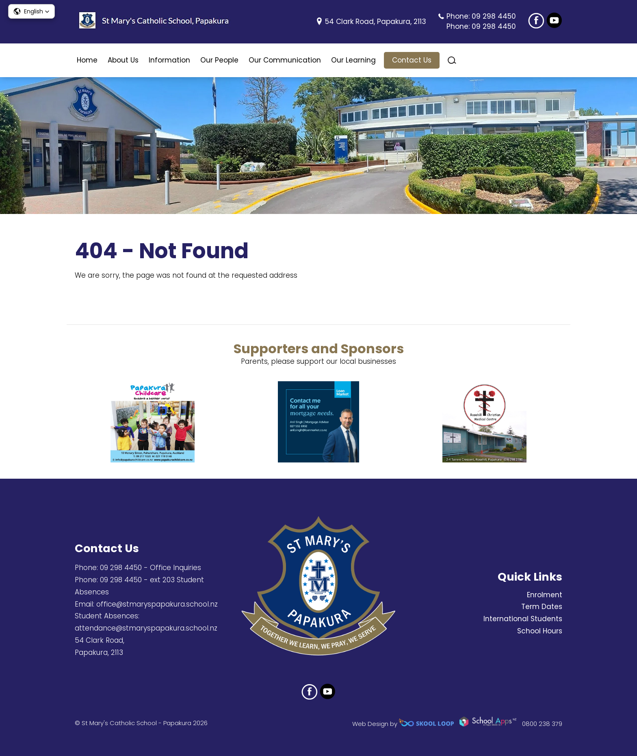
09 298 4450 (494, 16)
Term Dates (541, 606)
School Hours (539, 631)
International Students (522, 619)
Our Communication (285, 60)
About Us (123, 60)
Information (169, 60)
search (452, 60)
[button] (31, 11)
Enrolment (544, 595)
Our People (219, 60)
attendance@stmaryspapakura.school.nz (146, 628)
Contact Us (411, 60)
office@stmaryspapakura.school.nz (157, 604)
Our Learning (353, 60)
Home (87, 60)
